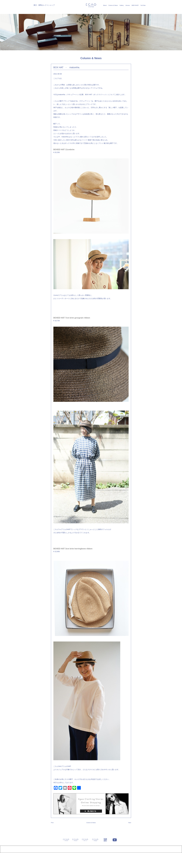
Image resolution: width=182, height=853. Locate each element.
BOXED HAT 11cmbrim (64, 149)
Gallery (122, 5)
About (105, 5)
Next (129, 822)
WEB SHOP (135, 5)
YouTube (143, 5)
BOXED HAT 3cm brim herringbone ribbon (72, 549)
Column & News (113, 5)
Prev (52, 822)
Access (128, 5)
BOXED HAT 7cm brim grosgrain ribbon (71, 318)
